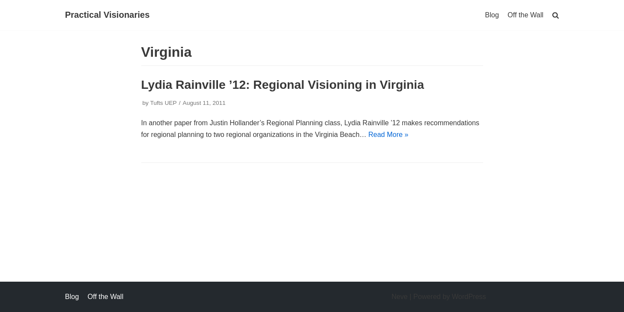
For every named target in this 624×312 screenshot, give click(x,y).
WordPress (469, 296)
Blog (492, 15)
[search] (555, 15)
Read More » (388, 134)
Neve (399, 296)
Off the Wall (525, 15)
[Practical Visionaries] (107, 15)
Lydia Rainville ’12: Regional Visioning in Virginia (282, 84)
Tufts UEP (163, 103)
